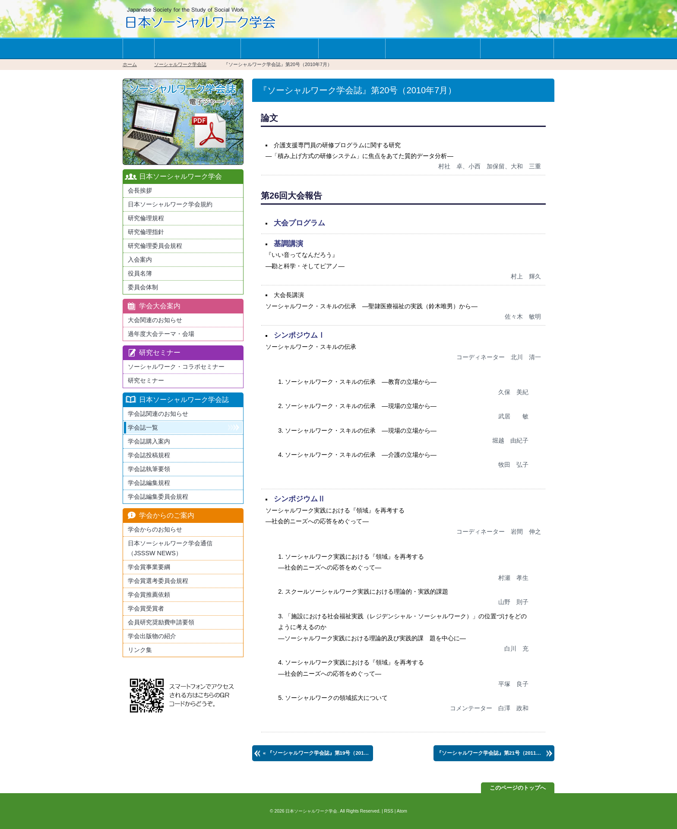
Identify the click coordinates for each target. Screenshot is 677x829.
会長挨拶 (140, 190)
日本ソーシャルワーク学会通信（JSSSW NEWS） (170, 548)
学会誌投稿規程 (149, 455)
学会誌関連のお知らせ (158, 413)
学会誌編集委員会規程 (158, 496)
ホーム (138, 48)
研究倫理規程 (146, 218)
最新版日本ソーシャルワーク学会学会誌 (183, 122)
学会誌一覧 (351, 48)
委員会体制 (143, 287)
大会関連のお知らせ (155, 319)
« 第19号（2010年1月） (318, 753)
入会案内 (140, 259)
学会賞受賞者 (146, 608)
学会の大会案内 (279, 48)
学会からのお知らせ (432, 48)
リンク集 (140, 649)
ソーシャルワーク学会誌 (180, 64)
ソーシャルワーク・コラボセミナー (176, 366)
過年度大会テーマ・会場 (161, 333)
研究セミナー (146, 380)
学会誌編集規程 (149, 482)
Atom (402, 811)
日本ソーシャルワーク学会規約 (170, 204)
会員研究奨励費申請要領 (161, 622)
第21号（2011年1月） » (495, 753)
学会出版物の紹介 (152, 636)
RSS (388, 811)
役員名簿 (140, 273)
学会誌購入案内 (149, 441)
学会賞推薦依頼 (149, 594)
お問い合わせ (517, 48)
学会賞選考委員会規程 (158, 580)
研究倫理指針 (146, 231)
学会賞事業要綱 (149, 566)
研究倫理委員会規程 (155, 245)
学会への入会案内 (197, 48)
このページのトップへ (518, 788)
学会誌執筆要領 (149, 468)
